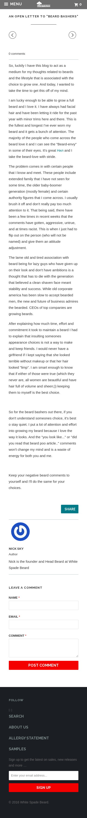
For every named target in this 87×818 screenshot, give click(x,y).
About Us (18, 727)
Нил (60, 150)
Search (16, 716)
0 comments (17, 53)
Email (14, 616)
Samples (17, 749)
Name (14, 597)
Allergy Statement (29, 738)
